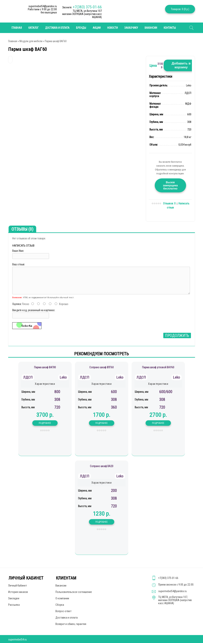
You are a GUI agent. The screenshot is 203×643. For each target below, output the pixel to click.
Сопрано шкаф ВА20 (101, 466)
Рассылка (14, 604)
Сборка (59, 604)
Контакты (170, 27)
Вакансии (151, 27)
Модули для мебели (30, 41)
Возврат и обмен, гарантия (70, 624)
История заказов (18, 591)
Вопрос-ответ (63, 611)
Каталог (33, 27)
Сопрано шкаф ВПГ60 (101, 367)
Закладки (13, 598)
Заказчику (131, 27)
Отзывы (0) (22, 229)
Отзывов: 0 (169, 203)
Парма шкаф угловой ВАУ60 (158, 367)
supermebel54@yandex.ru (172, 591)
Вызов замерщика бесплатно (170, 185)
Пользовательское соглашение (73, 591)
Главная (12, 41)
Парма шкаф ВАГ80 (45, 367)
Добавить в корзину (181, 65)
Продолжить (177, 335)
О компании (62, 598)
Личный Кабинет (17, 585)
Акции (97, 27)
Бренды (81, 27)
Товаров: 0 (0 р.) (180, 9)
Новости (112, 27)
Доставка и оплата (57, 27)
